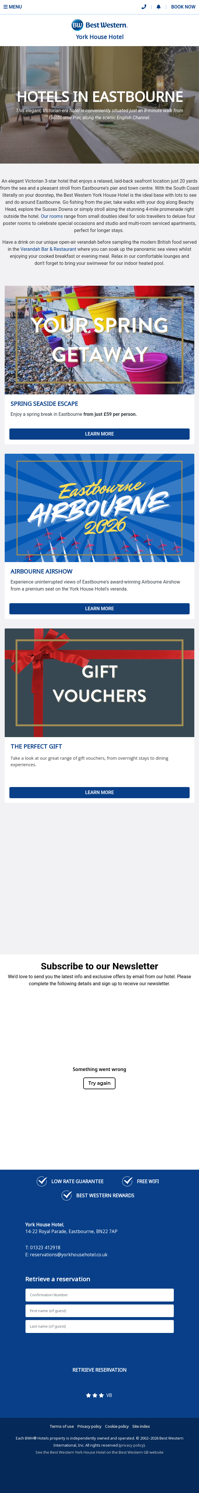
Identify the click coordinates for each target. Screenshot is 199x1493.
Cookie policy (117, 1426)
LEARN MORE (99, 434)
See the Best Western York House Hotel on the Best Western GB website (99, 1452)
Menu (13, 7)
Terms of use (62, 1426)
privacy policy (132, 1445)
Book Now (183, 7)
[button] (159, 7)
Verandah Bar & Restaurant (48, 249)
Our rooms (52, 216)
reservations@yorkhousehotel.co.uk (69, 1254)
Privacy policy (89, 1426)
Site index (141, 1426)
